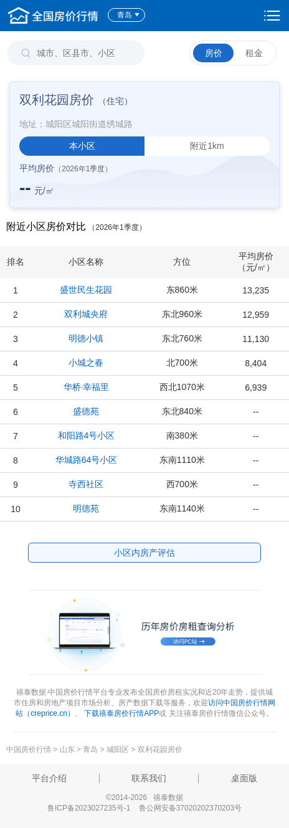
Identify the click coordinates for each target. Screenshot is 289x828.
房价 (213, 53)
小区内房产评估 (144, 553)
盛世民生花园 (86, 290)
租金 (254, 53)
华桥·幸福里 (87, 387)
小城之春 (86, 363)
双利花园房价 (160, 749)
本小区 (82, 146)
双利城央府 (86, 314)
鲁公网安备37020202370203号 (190, 808)
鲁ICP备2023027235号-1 (88, 808)
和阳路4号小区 (86, 435)
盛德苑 (86, 411)
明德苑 (86, 508)
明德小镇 (86, 338)
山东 (67, 749)
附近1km (207, 146)
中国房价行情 (29, 749)
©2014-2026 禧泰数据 (144, 797)
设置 (272, 15)
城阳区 (118, 749)
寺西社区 (86, 484)
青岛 (128, 15)
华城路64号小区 (86, 460)
